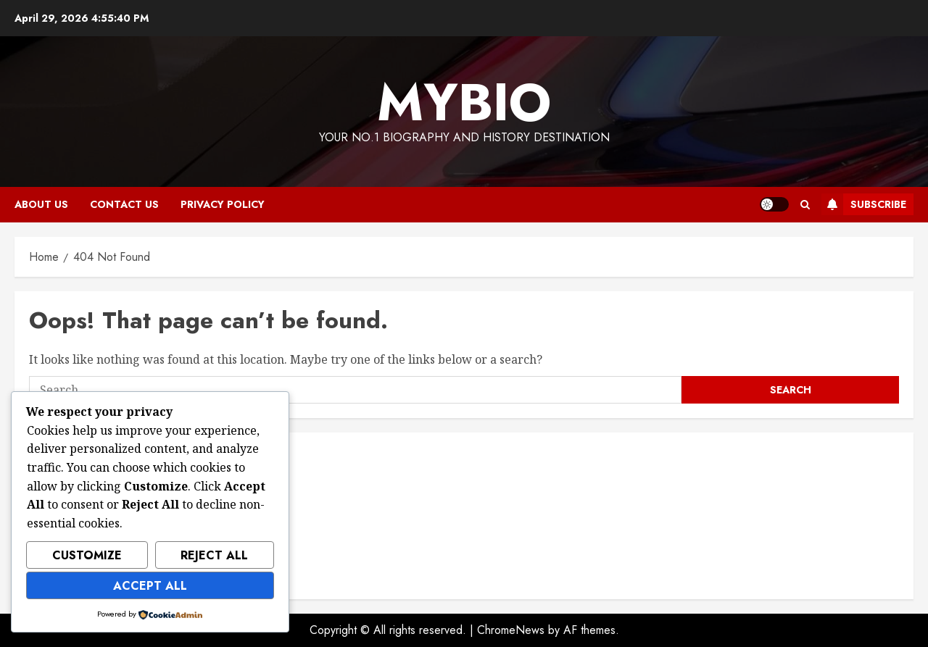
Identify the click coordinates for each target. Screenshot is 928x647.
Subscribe (863, 204)
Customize (87, 555)
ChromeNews (510, 630)
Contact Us (124, 204)
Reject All (214, 555)
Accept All (150, 585)
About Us (41, 204)
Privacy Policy (223, 204)
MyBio (464, 102)
